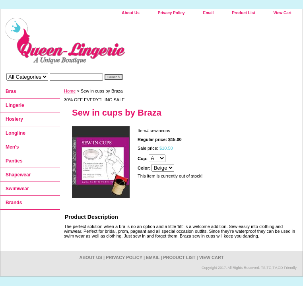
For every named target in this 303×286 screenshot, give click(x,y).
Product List (243, 13)
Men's (12, 147)
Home (70, 91)
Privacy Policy (171, 13)
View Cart (282, 13)
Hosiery (14, 119)
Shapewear (18, 175)
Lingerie (15, 105)
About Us (130, 13)
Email (208, 13)
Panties (14, 161)
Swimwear (17, 188)
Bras (11, 91)
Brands (14, 202)
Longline (15, 133)
